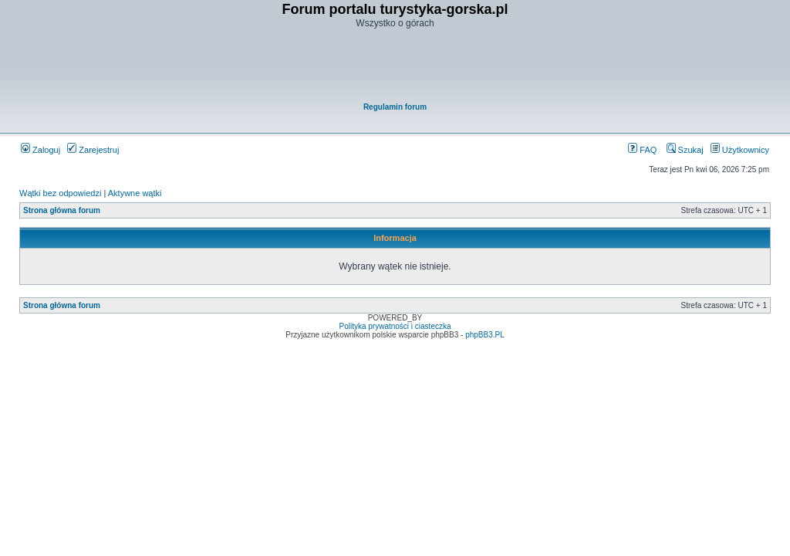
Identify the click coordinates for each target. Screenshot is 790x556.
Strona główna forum (61, 210)
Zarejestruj (93, 149)
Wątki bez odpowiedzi (60, 193)
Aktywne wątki (135, 193)
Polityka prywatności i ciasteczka (395, 326)
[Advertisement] (396, 66)
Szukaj (685, 149)
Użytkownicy (740, 149)
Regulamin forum (395, 107)
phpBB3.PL (485, 335)
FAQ (642, 149)
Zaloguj (40, 149)
